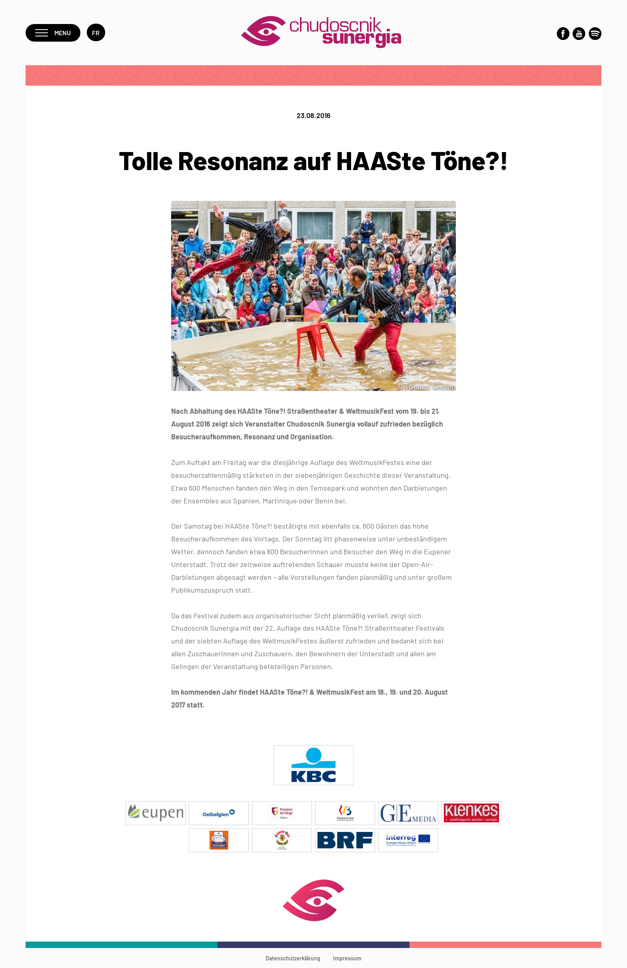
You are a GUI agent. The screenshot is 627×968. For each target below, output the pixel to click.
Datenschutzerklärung (293, 958)
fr (96, 32)
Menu (53, 32)
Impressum (347, 958)
